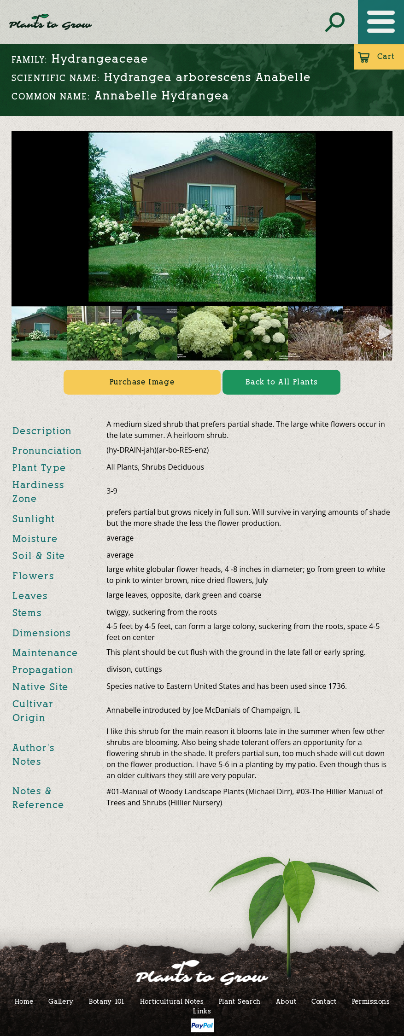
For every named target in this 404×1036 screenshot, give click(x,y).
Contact (324, 1001)
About (286, 1001)
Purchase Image (142, 382)
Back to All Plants (281, 382)
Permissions (371, 1001)
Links (202, 1010)
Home (24, 1001)
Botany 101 (107, 1001)
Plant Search (240, 1001)
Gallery (61, 1001)
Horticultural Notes (172, 1001)
